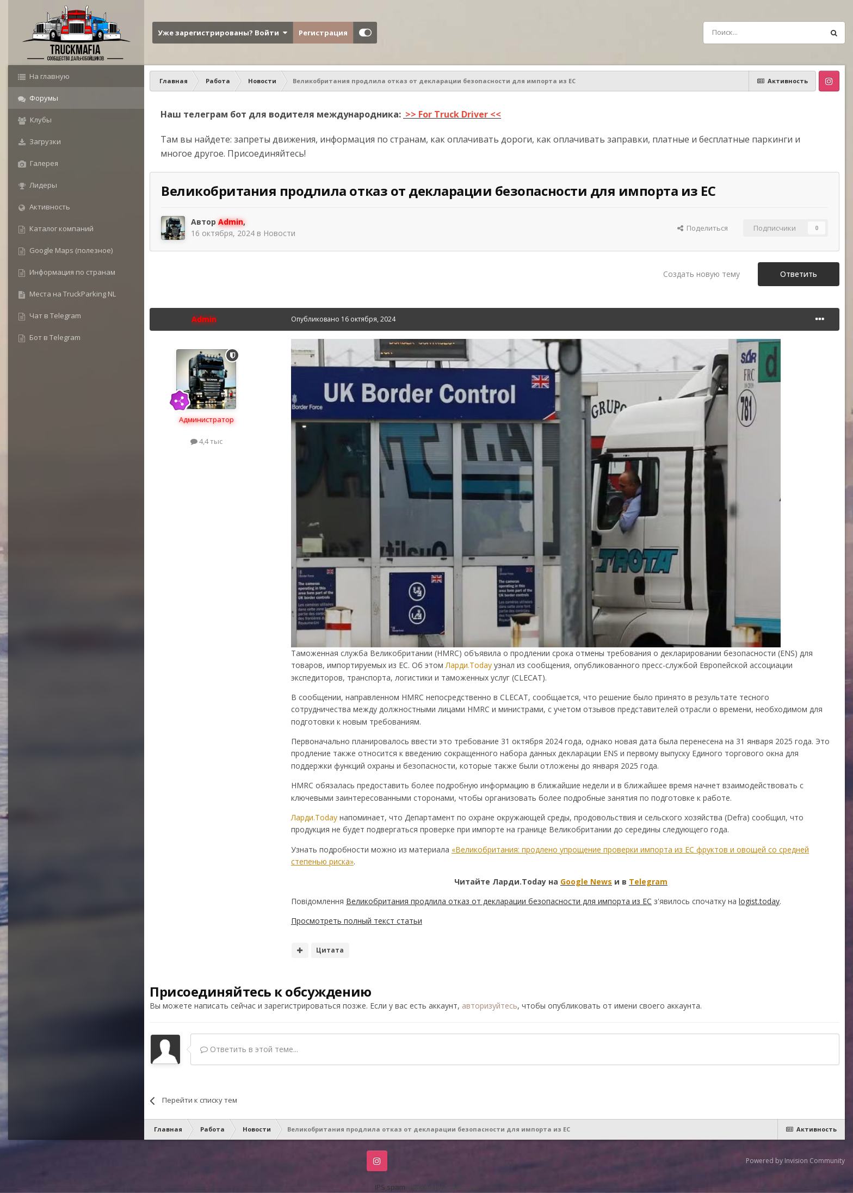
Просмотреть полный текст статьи (356, 921)
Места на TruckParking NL (72, 294)
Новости (279, 233)
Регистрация (323, 33)
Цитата (330, 950)
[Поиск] (738, 33)
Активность (49, 207)
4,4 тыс (206, 441)
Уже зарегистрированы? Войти (222, 33)
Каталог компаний (61, 228)
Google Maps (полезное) (70, 250)
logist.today (759, 901)
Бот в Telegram (54, 337)
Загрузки (44, 141)
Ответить (798, 274)
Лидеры (42, 185)
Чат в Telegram (54, 315)
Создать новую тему (701, 274)
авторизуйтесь (489, 1005)
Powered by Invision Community (795, 1160)
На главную (49, 76)
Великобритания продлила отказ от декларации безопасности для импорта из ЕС (499, 901)
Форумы (43, 98)
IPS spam (390, 1187)
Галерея (43, 163)
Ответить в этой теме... (249, 1049)
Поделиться (702, 228)
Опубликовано (343, 319)
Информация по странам (71, 272)
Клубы (40, 120)
